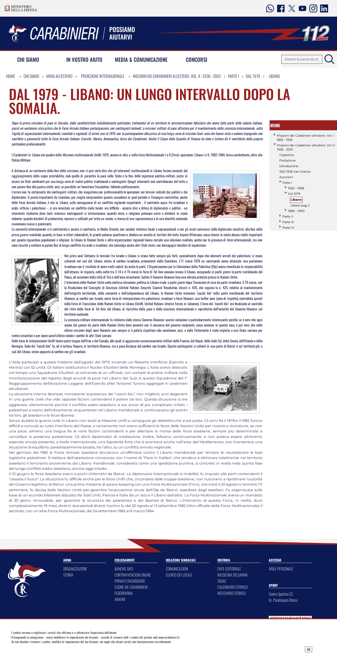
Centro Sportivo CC (281, 594)
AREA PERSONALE (281, 569)
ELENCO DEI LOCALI (179, 575)
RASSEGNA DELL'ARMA (232, 575)
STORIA (68, 575)
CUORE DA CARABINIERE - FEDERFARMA (132, 590)
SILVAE (221, 581)
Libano (274, 76)
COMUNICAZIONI (177, 569)
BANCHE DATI (124, 569)
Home (10, 76)
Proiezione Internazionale (102, 76)
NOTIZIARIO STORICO (231, 593)
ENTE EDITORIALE (229, 569)
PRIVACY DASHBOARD (130, 581)
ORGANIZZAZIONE (75, 569)
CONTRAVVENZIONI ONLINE (133, 575)
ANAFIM (120, 599)
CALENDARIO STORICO (232, 587)
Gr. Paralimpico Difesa (283, 600)
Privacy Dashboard (47, 649)
